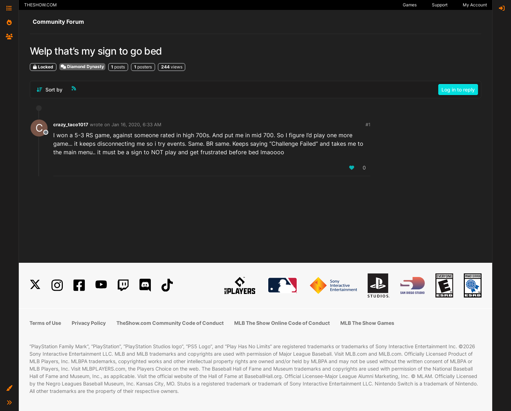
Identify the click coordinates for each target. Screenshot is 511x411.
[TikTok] (167, 285)
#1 (368, 124)
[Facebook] (79, 285)
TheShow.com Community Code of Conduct (170, 323)
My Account (475, 4)
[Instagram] (57, 285)
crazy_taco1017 (70, 124)
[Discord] (145, 285)
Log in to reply (458, 90)
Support (439, 4)
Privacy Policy (89, 323)
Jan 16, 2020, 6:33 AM (136, 124)
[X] (35, 285)
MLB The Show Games (367, 323)
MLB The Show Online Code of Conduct (282, 323)
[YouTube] (101, 285)
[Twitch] (123, 285)
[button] (9, 388)
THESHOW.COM (40, 4)
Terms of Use (45, 323)
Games (410, 4)
